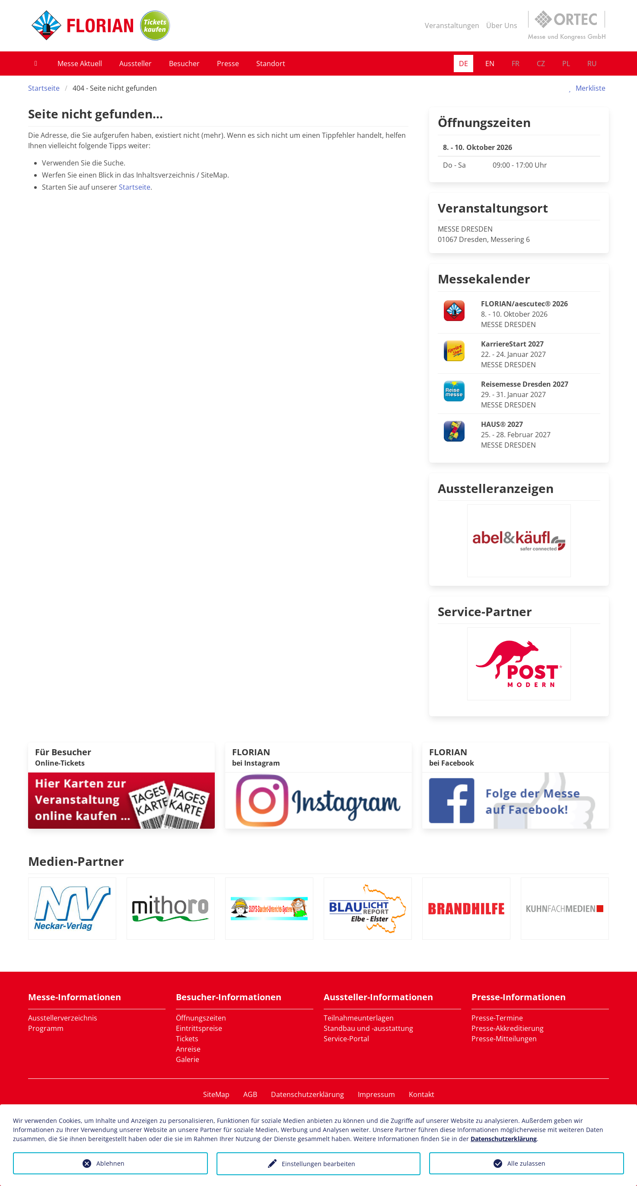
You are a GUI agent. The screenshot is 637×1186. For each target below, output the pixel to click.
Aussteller (135, 63)
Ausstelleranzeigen (496, 488)
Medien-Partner (76, 861)
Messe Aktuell (79, 63)
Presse (228, 63)
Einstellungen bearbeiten (318, 1164)
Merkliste (585, 88)
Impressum (376, 1094)
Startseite (44, 88)
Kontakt (421, 1094)
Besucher (184, 63)
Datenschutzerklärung (307, 1094)
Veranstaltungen (452, 25)
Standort (270, 63)
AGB (250, 1094)
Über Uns (501, 25)
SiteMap (216, 1094)
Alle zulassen (526, 1163)
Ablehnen (110, 1163)
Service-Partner (485, 611)
